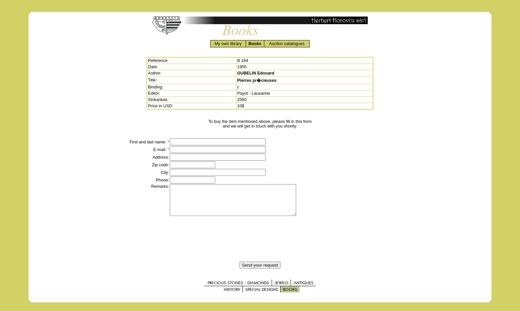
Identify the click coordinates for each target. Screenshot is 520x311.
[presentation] (260, 245)
